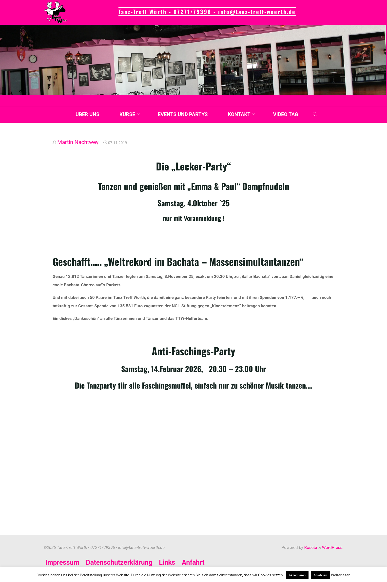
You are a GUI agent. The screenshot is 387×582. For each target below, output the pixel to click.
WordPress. (332, 547)
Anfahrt (193, 562)
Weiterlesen (340, 575)
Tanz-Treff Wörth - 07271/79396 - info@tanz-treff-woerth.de (207, 11)
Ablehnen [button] (320, 575)
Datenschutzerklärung (119, 562)
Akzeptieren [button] (297, 575)
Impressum (62, 562)
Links (167, 562)
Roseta (310, 547)
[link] (315, 114)
